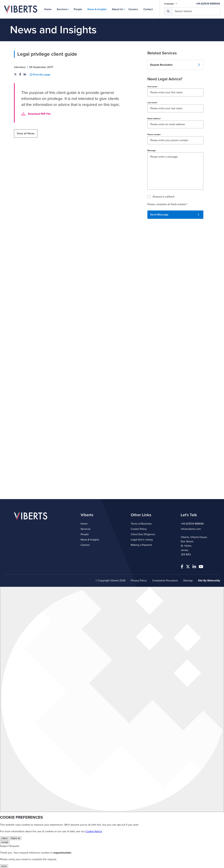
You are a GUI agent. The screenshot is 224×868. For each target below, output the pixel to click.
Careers (133, 9)
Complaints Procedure (165, 580)
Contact (148, 9)
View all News (25, 133)
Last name (152, 102)
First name (152, 86)
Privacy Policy (139, 580)
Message (151, 150)
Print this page (40, 74)
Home (47, 9)
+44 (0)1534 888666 (208, 3)
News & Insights (97, 9)
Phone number (154, 134)
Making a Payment (141, 545)
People (78, 9)
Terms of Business (141, 523)
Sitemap (188, 580)
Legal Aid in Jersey (142, 539)
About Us (117, 9)
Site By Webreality (209, 580)
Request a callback (164, 196)
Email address (154, 118)
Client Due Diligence (143, 534)
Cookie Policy (139, 529)
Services (62, 9)
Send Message (174, 214)
